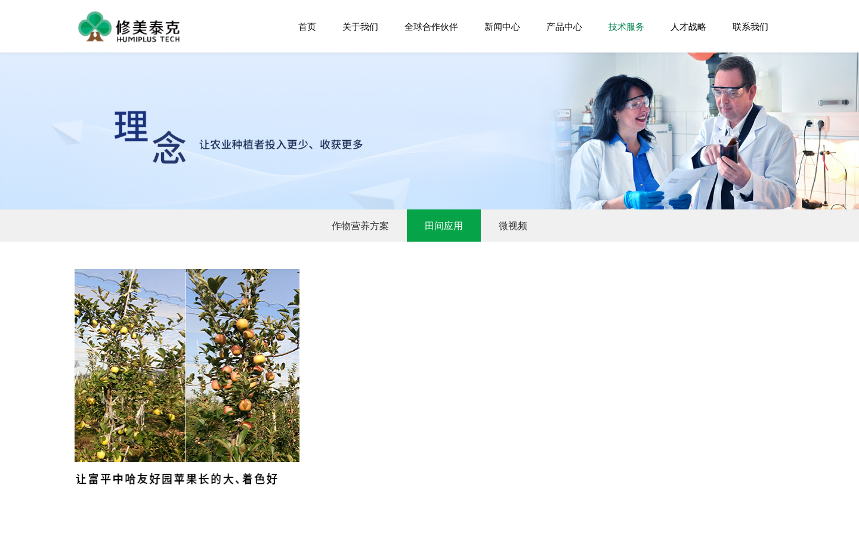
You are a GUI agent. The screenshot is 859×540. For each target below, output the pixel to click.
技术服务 (626, 26)
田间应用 (444, 225)
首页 (307, 26)
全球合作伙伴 (431, 26)
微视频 (513, 225)
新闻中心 (502, 26)
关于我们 (360, 26)
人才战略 (688, 26)
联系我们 (750, 26)
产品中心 (564, 26)
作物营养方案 (360, 225)
